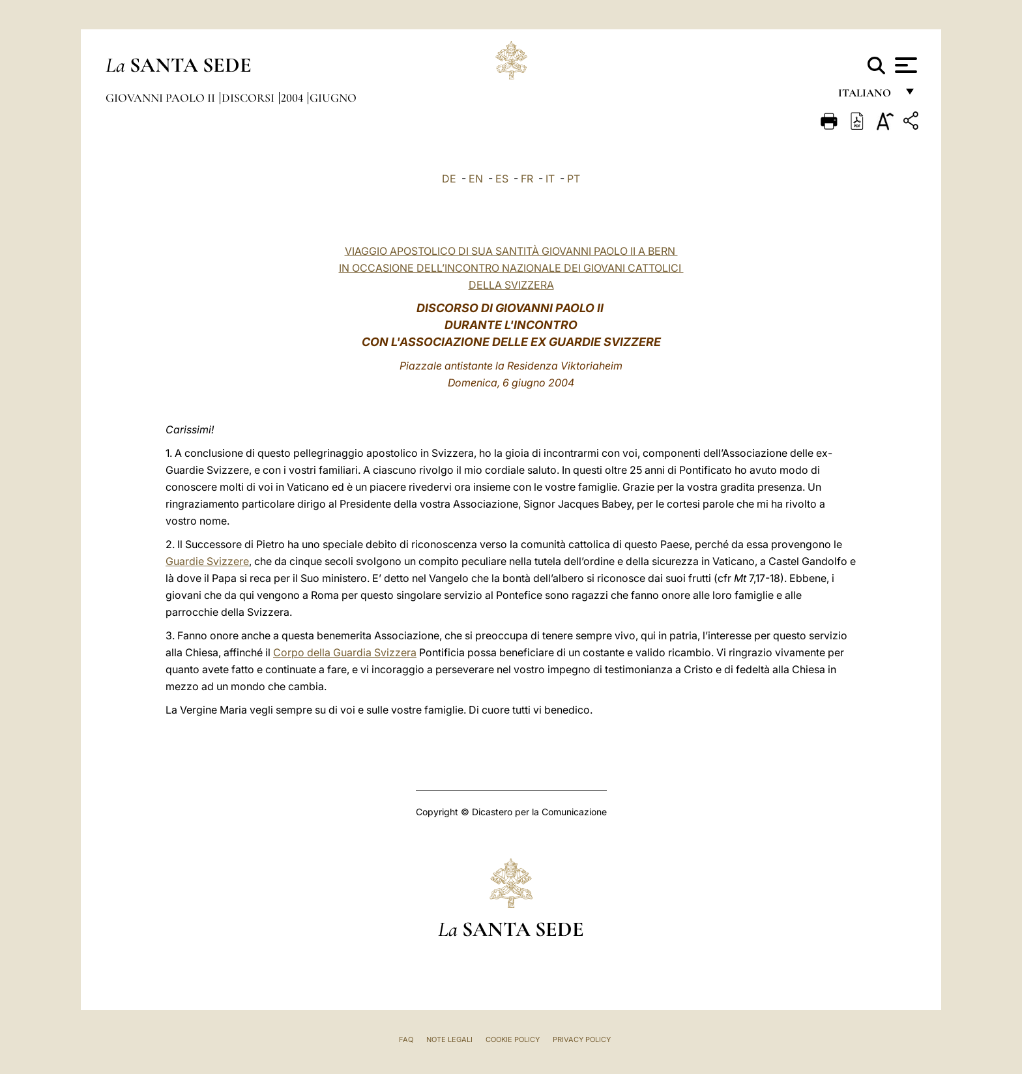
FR (527, 178)
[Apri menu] (904, 65)
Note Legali (449, 1039)
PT (573, 178)
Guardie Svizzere (207, 561)
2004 (293, 98)
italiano (867, 96)
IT (550, 178)
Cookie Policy (513, 1039)
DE (449, 178)
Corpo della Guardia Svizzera (344, 652)
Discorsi (249, 98)
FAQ (406, 1039)
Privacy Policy (582, 1039)
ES (501, 178)
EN (476, 178)
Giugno (333, 98)
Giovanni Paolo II (162, 98)
